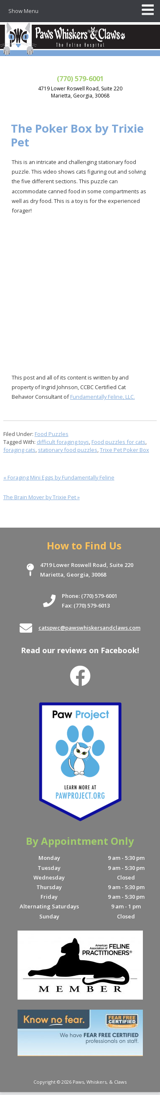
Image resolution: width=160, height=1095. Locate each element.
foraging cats (19, 450)
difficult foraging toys (63, 442)
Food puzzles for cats (118, 442)
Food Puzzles (52, 434)
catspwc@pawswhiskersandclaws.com (89, 627)
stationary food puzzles (67, 450)
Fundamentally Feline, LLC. (102, 396)
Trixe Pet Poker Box (124, 450)
